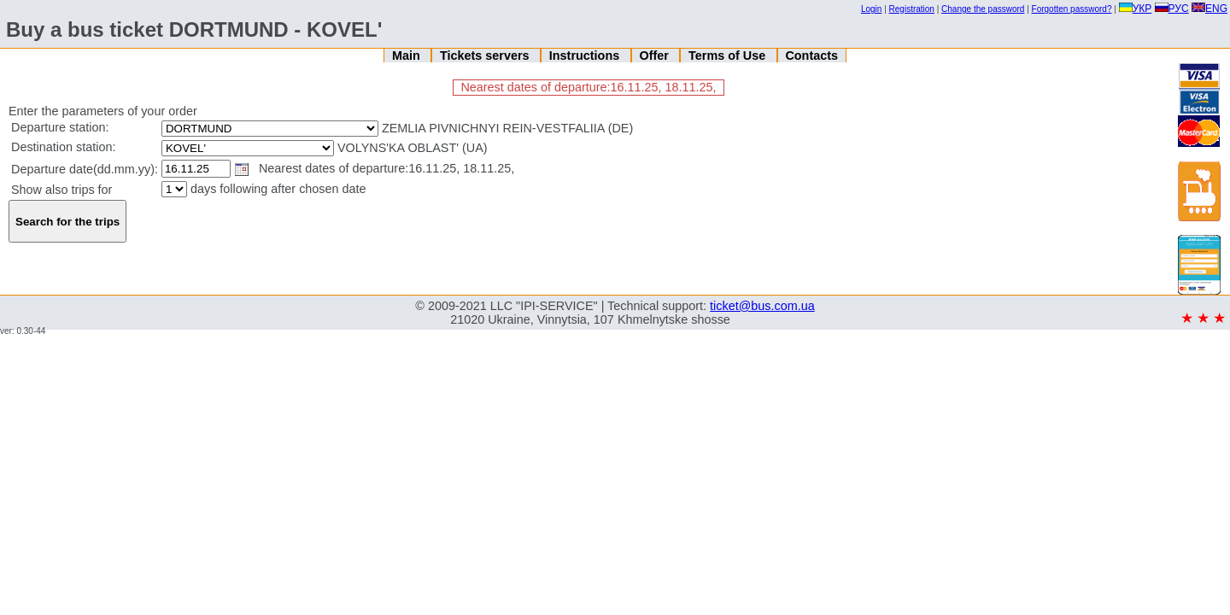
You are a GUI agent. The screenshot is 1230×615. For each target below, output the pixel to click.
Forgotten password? (1072, 9)
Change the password (982, 9)
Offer (655, 55)
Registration (911, 9)
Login (871, 9)
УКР (1135, 9)
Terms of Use (728, 55)
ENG (1209, 9)
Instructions (586, 55)
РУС (1172, 9)
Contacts (811, 55)
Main (408, 55)
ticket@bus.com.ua (762, 306)
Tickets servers (486, 55)
